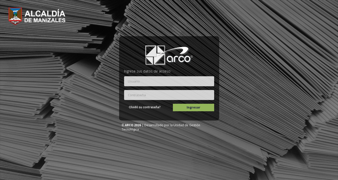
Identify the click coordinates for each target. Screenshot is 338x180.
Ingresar (194, 107)
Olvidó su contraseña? (145, 107)
